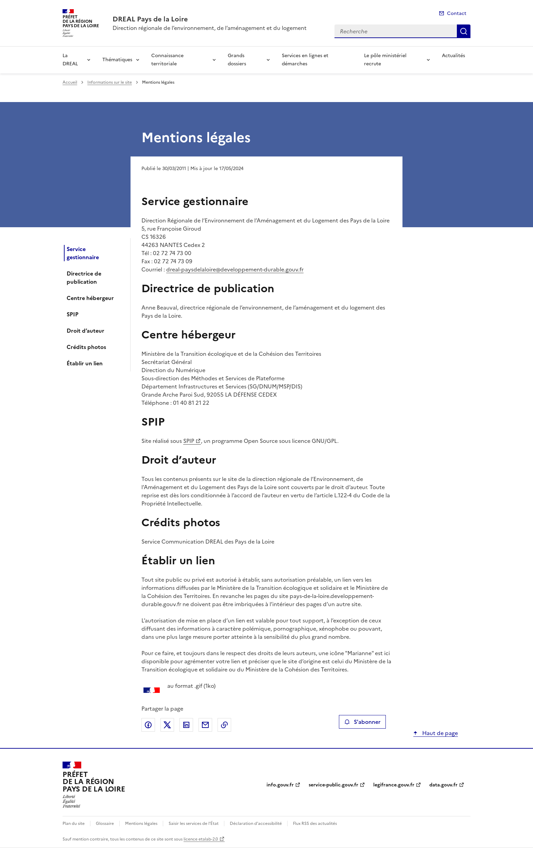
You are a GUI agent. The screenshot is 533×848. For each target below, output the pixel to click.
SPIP (73, 314)
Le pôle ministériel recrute (385, 59)
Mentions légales (141, 823)
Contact (456, 13)
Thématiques (117, 59)
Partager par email (205, 725)
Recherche (463, 31)
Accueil (70, 82)
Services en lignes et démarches (305, 59)
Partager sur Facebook (148, 725)
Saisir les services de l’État (194, 823)
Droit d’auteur (85, 331)
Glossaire (105, 823)
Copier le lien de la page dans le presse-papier (224, 725)
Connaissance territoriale (167, 59)
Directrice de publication (84, 277)
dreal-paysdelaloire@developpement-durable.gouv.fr (235, 269)
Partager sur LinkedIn (186, 725)
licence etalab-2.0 (201, 839)
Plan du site (74, 823)
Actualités (453, 55)
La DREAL (70, 59)
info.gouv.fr (280, 784)
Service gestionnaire (83, 253)
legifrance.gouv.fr (393, 784)
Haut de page (439, 733)
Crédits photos (86, 347)
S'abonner (362, 722)
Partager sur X (167, 725)
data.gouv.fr (443, 784)
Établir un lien (85, 363)
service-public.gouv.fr (333, 784)
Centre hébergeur (90, 298)
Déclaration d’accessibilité (256, 823)
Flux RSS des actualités (315, 823)
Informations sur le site (109, 82)
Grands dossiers (237, 59)
